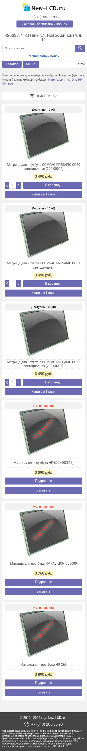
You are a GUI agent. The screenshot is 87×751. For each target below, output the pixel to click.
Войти (77, 64)
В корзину (52, 185)
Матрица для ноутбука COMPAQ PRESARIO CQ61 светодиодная (43, 265)
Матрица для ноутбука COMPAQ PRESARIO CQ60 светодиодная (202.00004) (43, 167)
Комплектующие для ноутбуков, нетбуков (29, 75)
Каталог (12, 64)
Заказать (43, 490)
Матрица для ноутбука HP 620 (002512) (43, 462)
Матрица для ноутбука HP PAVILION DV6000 (43, 563)
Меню (30, 64)
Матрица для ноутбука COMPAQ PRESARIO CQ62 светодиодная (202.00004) (43, 364)
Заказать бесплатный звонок (44, 24)
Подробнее (43, 481)
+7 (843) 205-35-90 (47, 724)
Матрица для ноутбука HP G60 (43, 664)
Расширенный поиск (43, 56)
